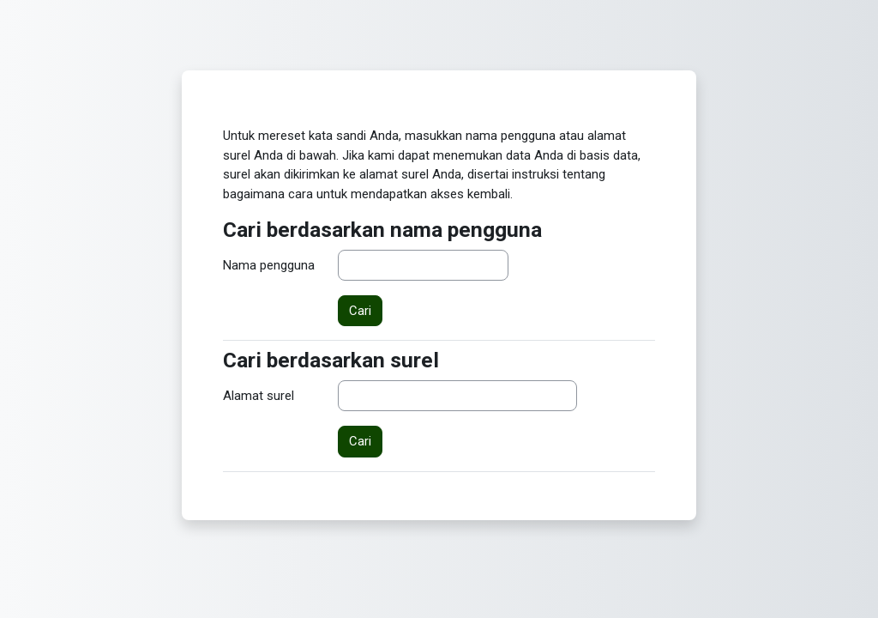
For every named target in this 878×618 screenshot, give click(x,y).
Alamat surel (258, 395)
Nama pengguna (269, 265)
